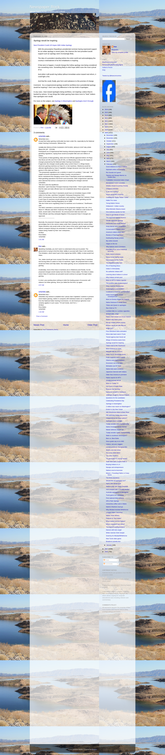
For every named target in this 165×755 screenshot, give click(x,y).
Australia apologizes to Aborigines (117, 492)
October (109, 141)
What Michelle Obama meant (115, 209)
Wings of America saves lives (115, 340)
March (108, 161)
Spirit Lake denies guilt (113, 483)
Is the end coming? (112, 191)
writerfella (42, 136)
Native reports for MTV (113, 377)
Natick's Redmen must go (114, 507)
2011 (106, 124)
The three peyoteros (112, 478)
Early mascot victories (113, 254)
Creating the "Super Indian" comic (117, 197)
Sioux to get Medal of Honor (115, 215)
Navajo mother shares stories (115, 322)
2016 (106, 109)
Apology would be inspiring (115, 343)
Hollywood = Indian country (115, 206)
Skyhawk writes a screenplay (115, 169)
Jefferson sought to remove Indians (117, 395)
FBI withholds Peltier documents (116, 415)
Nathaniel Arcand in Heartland (116, 392)
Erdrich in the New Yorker (114, 409)
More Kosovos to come (113, 348)
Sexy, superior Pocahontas (115, 286)
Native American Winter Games (116, 427)
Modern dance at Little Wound (116, 325)
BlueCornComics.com (109, 62)
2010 (106, 127)
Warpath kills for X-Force (114, 351)
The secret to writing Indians (115, 527)
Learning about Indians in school (116, 274)
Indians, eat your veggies (114, 444)
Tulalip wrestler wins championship (117, 424)
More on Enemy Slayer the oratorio (117, 299)
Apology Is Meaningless (63, 101)
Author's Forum (107, 67)
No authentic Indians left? (114, 271)
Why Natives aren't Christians (115, 246)
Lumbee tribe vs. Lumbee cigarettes (118, 311)
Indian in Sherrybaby (113, 268)
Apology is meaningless (114, 404)
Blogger (94, 749)
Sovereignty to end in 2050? (115, 289)
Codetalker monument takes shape (117, 180)
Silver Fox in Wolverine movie (116, 354)
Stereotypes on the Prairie (114, 260)
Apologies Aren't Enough (84, 101)
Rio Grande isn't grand (113, 172)
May (108, 155)
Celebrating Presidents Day (115, 401)
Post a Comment (42, 316)
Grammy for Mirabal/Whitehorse (116, 536)
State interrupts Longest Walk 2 (116, 461)
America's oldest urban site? (115, 232)
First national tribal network (115, 498)
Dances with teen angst (113, 530)
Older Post (92, 325)
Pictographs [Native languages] (112, 65)
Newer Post (39, 325)
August (109, 147)
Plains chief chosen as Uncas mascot (118, 317)
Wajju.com (109, 328)
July (108, 149)
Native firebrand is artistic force (116, 302)
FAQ (103, 70)
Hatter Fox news (111, 200)
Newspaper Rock (45, 7)
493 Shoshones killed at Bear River (117, 412)
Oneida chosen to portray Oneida (117, 186)
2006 (106, 552)
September (110, 144)
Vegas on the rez (111, 244)
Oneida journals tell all (113, 380)
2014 (106, 115)
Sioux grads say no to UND (115, 441)
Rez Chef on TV (111, 308)
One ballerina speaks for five (115, 212)
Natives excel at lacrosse (114, 470)
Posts (106, 560)
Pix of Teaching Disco (113, 266)
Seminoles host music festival (115, 223)
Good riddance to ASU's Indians (116, 166)
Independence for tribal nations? (116, 418)
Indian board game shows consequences (114, 295)
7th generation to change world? (116, 458)
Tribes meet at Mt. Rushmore (115, 346)
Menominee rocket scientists (115, 183)
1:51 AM (41, 239)
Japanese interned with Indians (116, 372)
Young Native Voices (113, 203)
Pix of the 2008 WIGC (113, 453)
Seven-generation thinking (114, 194)
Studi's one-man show (113, 450)
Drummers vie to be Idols (114, 363)
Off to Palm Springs (112, 501)
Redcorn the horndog (113, 389)
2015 (106, 112)
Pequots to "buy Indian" (113, 518)
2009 (106, 130)
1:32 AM (41, 312)
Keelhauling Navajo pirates (115, 238)
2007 (106, 549)
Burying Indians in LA (113, 464)
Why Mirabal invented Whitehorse (117, 509)
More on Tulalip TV (112, 383)
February (109, 164)
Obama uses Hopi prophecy (115, 360)
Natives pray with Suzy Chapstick (117, 486)
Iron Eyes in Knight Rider (114, 386)
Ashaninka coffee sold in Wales (116, 504)
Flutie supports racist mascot (115, 357)
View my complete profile (120, 52)
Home (66, 325)
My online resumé (112, 241)
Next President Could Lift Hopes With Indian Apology (53, 45)
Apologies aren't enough (114, 421)
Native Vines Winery (112, 515)
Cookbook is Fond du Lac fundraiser (118, 292)
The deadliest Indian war (114, 263)
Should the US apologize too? (116, 481)
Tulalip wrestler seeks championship (118, 432)
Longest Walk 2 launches (114, 512)
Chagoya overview (112, 188)
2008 (106, 132)
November (110, 138)
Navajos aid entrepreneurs (114, 467)
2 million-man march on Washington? (118, 406)
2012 (106, 121)
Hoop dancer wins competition (116, 226)
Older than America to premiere (116, 374)
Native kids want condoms (114, 369)
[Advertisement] (116, 630)
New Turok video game (113, 538)
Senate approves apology (114, 220)
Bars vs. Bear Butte (112, 438)
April (108, 158)
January (109, 545)
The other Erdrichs (112, 456)
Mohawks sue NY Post (113, 366)
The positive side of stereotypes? (117, 283)
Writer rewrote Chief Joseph (115, 533)
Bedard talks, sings (112, 314)
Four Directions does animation (116, 331)
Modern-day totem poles (114, 319)
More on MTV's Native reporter (116, 280)
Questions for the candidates (115, 398)
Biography (115, 50)
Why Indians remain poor (114, 277)
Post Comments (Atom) (50, 329)
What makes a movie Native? (115, 521)
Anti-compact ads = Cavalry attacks (117, 489)
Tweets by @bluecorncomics (111, 75)
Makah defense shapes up (114, 429)
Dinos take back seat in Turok (115, 334)
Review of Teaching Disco (114, 235)
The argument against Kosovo (116, 217)
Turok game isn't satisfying (115, 495)
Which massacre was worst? (115, 524)
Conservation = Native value (115, 229)
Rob (42, 127)
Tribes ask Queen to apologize (116, 305)
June (108, 152)
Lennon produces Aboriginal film (116, 447)
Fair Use (105, 593)
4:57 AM (41, 285)
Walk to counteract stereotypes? (116, 435)
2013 (106, 118)
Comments (108, 564)
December (110, 135)
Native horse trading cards (114, 257)
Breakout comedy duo (113, 541)
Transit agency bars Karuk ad (115, 337)
